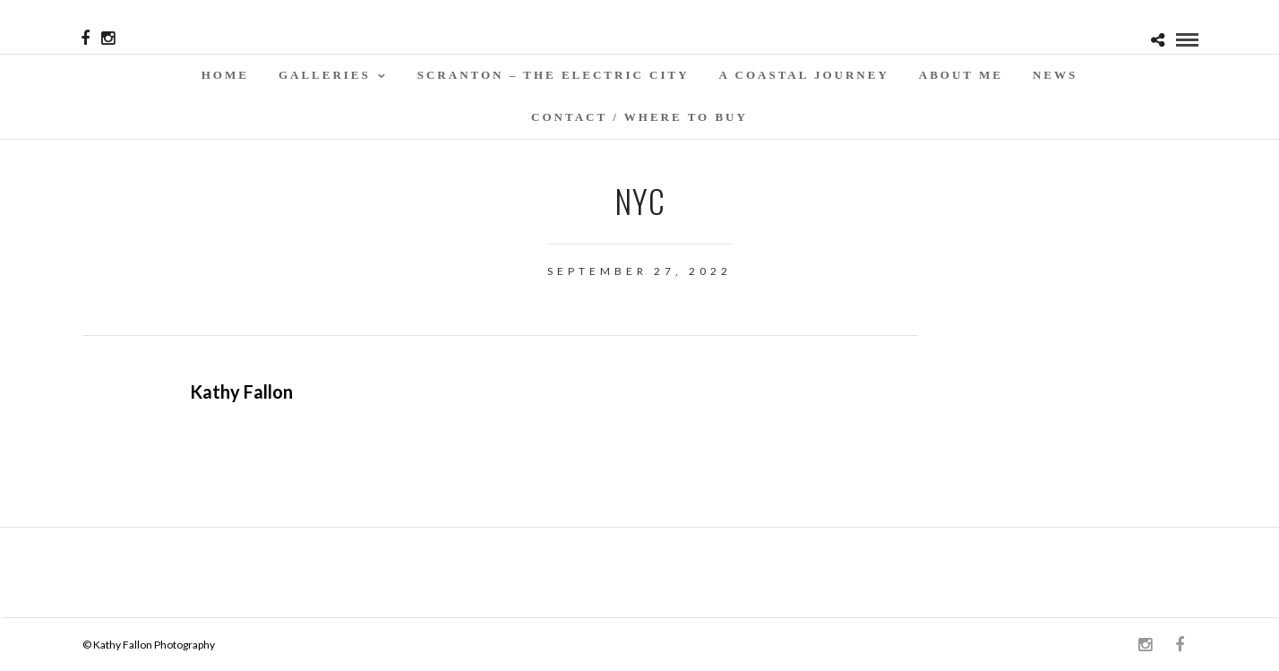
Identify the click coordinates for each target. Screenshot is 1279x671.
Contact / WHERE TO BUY (639, 117)
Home (225, 75)
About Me (961, 75)
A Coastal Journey (804, 75)
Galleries (325, 75)
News (1055, 75)
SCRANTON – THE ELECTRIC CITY (553, 75)
